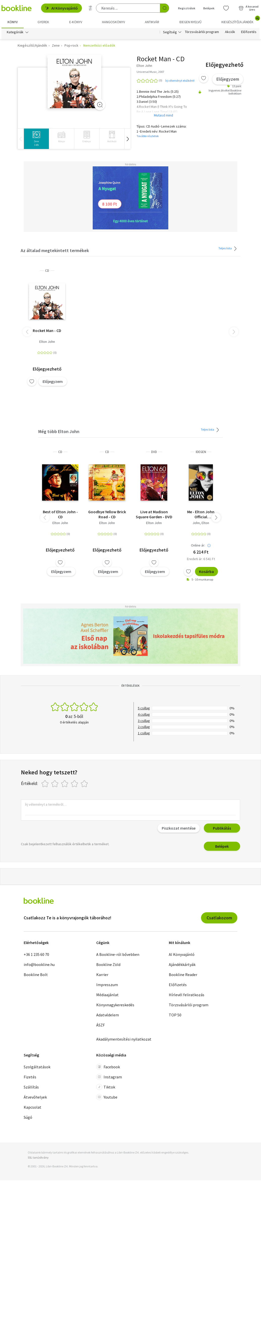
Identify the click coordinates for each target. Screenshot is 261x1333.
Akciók (230, 32)
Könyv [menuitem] (13, 22)
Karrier (102, 974)
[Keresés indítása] (164, 8)
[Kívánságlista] (226, 8)
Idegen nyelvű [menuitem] (190, 22)
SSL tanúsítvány (38, 1157)
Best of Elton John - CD (60, 514)
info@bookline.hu (39, 964)
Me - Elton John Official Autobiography (200, 514)
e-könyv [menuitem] (75, 22)
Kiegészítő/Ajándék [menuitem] (240, 20)
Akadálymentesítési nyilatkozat (123, 1039)
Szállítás (31, 1087)
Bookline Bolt (36, 974)
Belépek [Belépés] (208, 8)
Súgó (28, 1117)
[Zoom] (99, 104)
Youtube (106, 1097)
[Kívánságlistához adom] (203, 78)
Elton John (47, 342)
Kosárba (206, 571)
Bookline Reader (183, 974)
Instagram (109, 1077)
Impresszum (107, 984)
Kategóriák (15, 32)
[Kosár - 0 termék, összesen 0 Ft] (248, 8)
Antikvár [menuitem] (152, 22)
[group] (36, 139)
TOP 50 (175, 1015)
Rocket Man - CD (47, 330)
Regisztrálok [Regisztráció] (186, 8)
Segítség (170, 32)
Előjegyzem (227, 79)
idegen (201, 452)
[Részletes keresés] (90, 8)
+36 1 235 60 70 (36, 954)
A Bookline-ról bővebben (117, 954)
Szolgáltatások (37, 1067)
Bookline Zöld (108, 964)
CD (47, 271)
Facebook (108, 1067)
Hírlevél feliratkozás (186, 994)
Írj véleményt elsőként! (179, 80)
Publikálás (222, 828)
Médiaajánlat (107, 994)
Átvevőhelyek (35, 1097)
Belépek (222, 846)
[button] (127, 139)
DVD (154, 452)
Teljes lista (228, 249)
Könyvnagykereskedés (115, 1005)
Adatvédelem (107, 1015)
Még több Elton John (58, 432)
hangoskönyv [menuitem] (113, 22)
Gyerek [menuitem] (43, 22)
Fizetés (30, 1077)
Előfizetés (248, 32)
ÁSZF (100, 1025)
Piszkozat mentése (178, 828)
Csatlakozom (219, 918)
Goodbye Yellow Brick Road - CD (107, 514)
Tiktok (105, 1087)
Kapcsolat (32, 1107)
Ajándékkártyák (182, 964)
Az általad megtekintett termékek (55, 251)
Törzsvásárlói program (202, 32)
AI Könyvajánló (61, 8)
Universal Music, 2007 (150, 72)
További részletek (148, 136)
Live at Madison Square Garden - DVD (154, 514)
